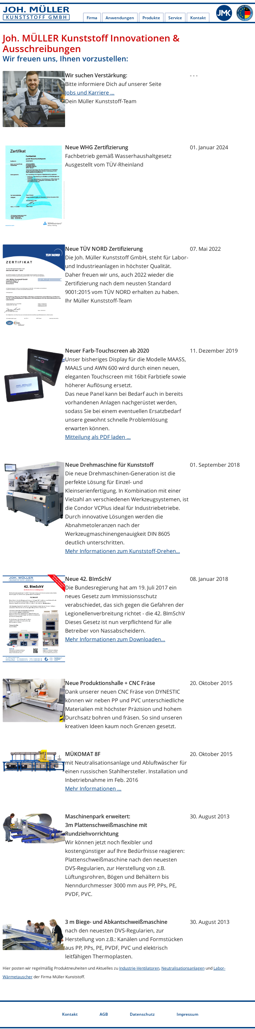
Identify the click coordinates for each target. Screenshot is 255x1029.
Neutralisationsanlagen (183, 969)
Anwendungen (120, 19)
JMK (224, 13)
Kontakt (198, 19)
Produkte (151, 19)
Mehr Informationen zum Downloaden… (115, 640)
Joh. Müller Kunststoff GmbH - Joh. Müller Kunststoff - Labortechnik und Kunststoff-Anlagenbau (36, 13)
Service (175, 19)
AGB (104, 1015)
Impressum (187, 1015)
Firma (92, 19)
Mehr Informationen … (93, 789)
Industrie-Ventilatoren (139, 969)
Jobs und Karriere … (90, 93)
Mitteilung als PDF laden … (98, 437)
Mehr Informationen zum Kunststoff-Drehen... (122, 551)
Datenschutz (142, 1015)
